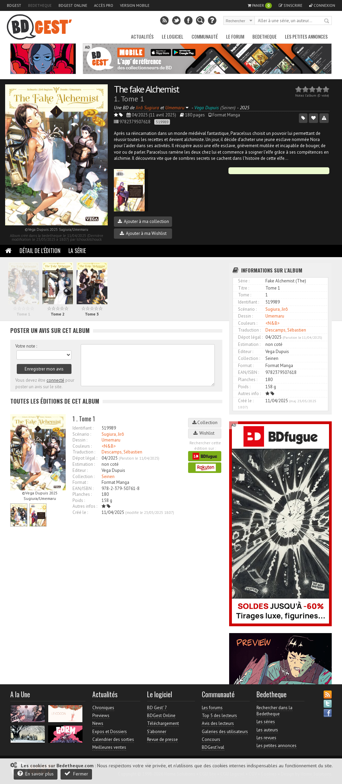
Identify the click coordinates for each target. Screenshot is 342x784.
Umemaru (111, 440)
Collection (205, 422)
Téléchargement (163, 723)
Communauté (205, 36)
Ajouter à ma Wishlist (143, 233)
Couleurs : (82, 446)
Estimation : (84, 464)
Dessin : (80, 440)
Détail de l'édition (40, 251)
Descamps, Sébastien (122, 452)
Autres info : (249, 393)
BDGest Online (72, 5)
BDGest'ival (213, 747)
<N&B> (109, 446)
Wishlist (204, 433)
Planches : (82, 494)
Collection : (83, 476)
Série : (243, 281)
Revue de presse (162, 739)
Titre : (243, 288)
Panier (260, 6)
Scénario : (82, 434)
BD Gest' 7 (157, 708)
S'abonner (156, 731)
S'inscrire (290, 5)
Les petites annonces (306, 36)
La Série (77, 251)
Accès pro (103, 5)
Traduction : (84, 452)
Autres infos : (85, 506)
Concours (211, 739)
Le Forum (235, 36)
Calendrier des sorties (113, 739)
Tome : (244, 295)
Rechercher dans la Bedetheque (274, 711)
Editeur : (80, 470)
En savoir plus (35, 773)
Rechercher (327, 21)
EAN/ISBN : (83, 488)
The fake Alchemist (146, 89)
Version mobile (134, 5)
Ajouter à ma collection (143, 221)
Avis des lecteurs (218, 723)
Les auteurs (267, 730)
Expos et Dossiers (109, 731)
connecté (55, 380)
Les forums (212, 708)
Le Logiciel (172, 36)
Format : (80, 482)
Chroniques (103, 708)
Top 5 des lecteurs (219, 715)
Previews (100, 715)
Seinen (108, 476)
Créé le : (80, 512)
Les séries (265, 722)
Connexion (322, 5)
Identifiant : (83, 428)
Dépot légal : (85, 458)
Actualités (142, 36)
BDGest (14, 5)
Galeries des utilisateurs (225, 731)
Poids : (79, 500)
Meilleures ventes (109, 747)
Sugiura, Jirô (113, 434)
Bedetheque (40, 5)
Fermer (76, 773)
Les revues (266, 738)
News (97, 723)
